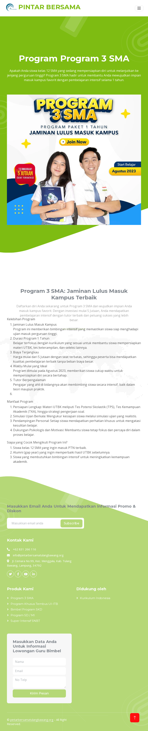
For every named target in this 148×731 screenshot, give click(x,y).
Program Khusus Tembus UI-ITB (34, 604)
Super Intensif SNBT (25, 621)
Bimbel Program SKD (26, 609)
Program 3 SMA (22, 598)
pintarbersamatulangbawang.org (31, 720)
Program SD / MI (23, 615)
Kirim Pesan (39, 693)
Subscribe (71, 523)
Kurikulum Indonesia (95, 598)
